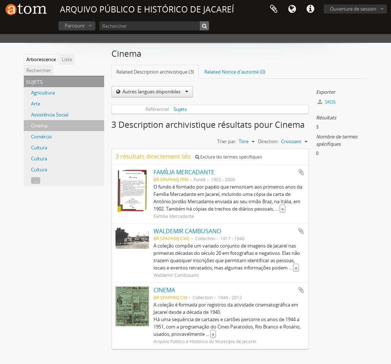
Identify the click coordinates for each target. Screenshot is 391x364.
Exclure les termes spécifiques (228, 157)
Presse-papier (274, 9)
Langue (292, 9)
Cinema (39, 125)
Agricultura (43, 92)
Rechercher (38, 70)
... (35, 180)
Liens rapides (310, 9)
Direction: (268, 141)
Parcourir (75, 25)
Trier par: (226, 141)
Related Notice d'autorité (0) (234, 71)
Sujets (180, 109)
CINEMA (164, 290)
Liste (67, 59)
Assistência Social (49, 114)
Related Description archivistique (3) (155, 71)
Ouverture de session (353, 8)
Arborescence (41, 59)
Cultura (39, 147)
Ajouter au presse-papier (301, 172)
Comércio (41, 136)
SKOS (327, 102)
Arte (35, 103)
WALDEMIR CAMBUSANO (187, 231)
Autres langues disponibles (154, 91)
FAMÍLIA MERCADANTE (184, 172)
